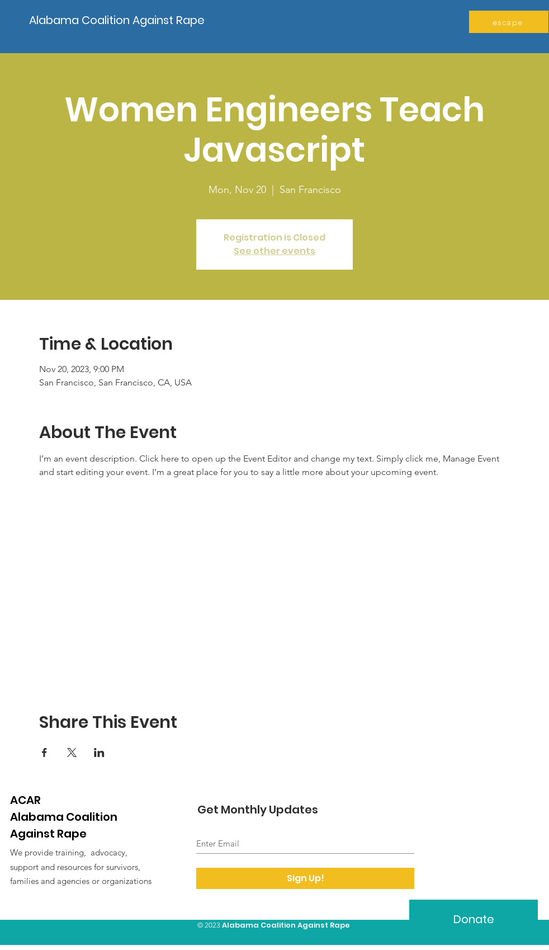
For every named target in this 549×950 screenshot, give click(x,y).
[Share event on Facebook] (44, 752)
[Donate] (473, 919)
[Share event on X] (72, 752)
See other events (274, 250)
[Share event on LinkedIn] (99, 752)
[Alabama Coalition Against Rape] (119, 20)
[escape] (508, 22)
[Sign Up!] (305, 878)
